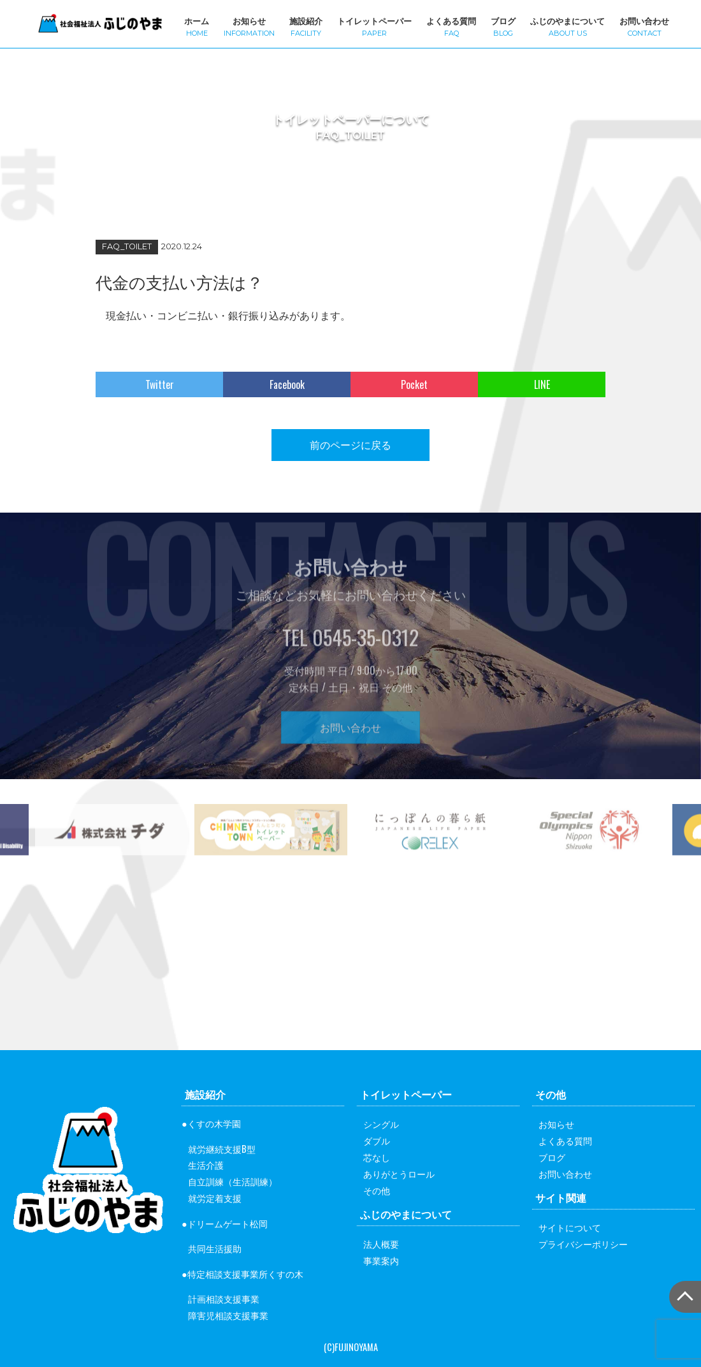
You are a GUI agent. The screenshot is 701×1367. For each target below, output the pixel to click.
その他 (376, 1190)
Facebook (287, 384)
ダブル (376, 1140)
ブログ (503, 26)
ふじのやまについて (567, 26)
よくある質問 (451, 26)
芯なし (376, 1157)
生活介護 (206, 1164)
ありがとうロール (399, 1173)
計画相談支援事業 (223, 1298)
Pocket (414, 384)
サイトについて (569, 1227)
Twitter (159, 384)
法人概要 (381, 1243)
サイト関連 (560, 1197)
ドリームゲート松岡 (227, 1223)
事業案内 (381, 1260)
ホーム (196, 26)
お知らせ (249, 26)
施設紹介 (305, 26)
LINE (542, 384)
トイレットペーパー (374, 26)
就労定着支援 (215, 1197)
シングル (381, 1123)
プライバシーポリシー (583, 1243)
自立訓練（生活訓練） (232, 1181)
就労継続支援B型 (222, 1148)
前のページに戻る (350, 444)
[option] (270, 857)
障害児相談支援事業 (228, 1315)
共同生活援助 (215, 1248)
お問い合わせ (644, 26)
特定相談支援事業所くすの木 (245, 1273)
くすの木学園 (214, 1123)
